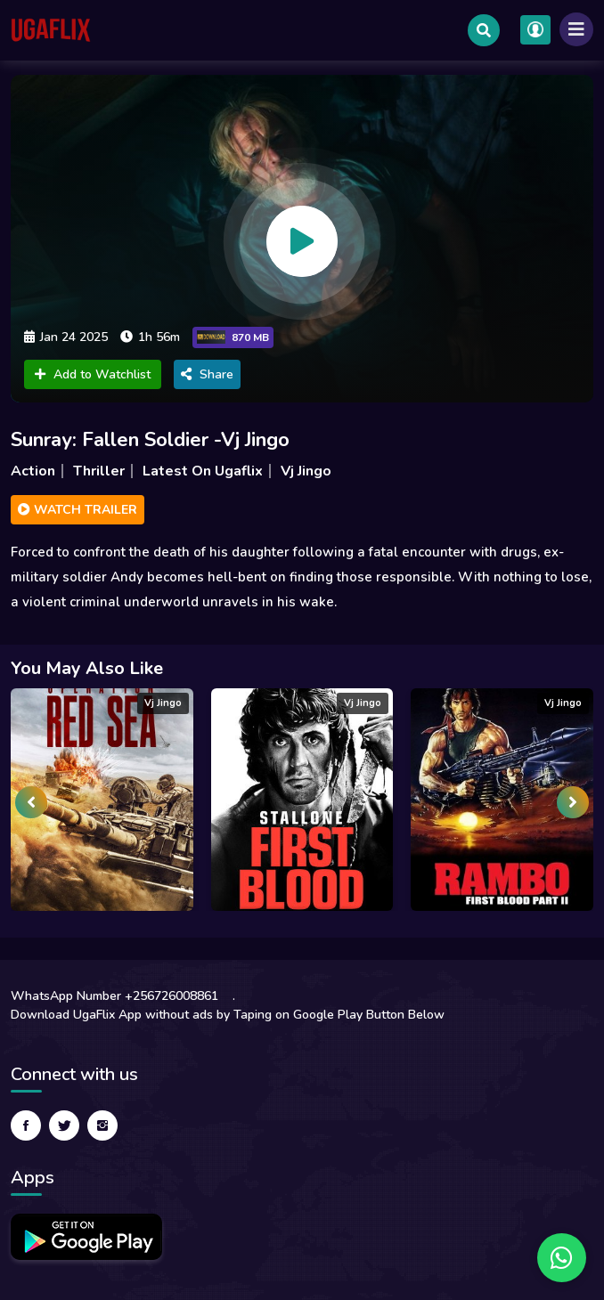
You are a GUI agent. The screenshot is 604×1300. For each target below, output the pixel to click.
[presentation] (31, 802)
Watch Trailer (77, 509)
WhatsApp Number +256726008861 (114, 995)
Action (33, 471)
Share (207, 374)
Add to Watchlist (93, 374)
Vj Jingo (306, 471)
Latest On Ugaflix (203, 471)
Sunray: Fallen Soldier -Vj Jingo (150, 440)
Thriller (99, 471)
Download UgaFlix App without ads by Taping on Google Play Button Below (228, 1014)
